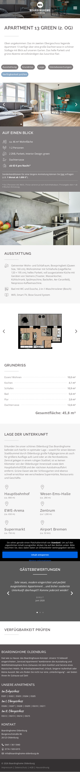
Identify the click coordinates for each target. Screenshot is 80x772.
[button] (75, 8)
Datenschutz (21, 767)
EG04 (25, 696)
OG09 (27, 706)
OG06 (4, 706)
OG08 (19, 706)
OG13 (12, 716)
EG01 (3, 696)
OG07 (12, 706)
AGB (31, 767)
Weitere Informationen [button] (40, 560)
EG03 (18, 696)
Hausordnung (42, 767)
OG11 (42, 706)
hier (63, 174)
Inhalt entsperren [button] (40, 554)
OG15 (27, 716)
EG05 (33, 696)
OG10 (35, 706)
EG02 (11, 696)
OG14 (19, 716)
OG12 (4, 716)
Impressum (7, 767)
